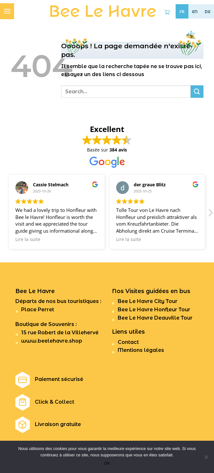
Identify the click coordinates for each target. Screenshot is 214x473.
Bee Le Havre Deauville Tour (155, 318)
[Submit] (197, 91)
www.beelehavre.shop (51, 341)
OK (107, 463)
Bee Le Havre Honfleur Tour (154, 309)
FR (182, 11)
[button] (210, 214)
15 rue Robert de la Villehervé (60, 333)
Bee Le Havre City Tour (148, 301)
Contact (128, 342)
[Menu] (7, 11)
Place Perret (37, 309)
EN (194, 11)
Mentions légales (141, 350)
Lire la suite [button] (27, 239)
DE (207, 11)
